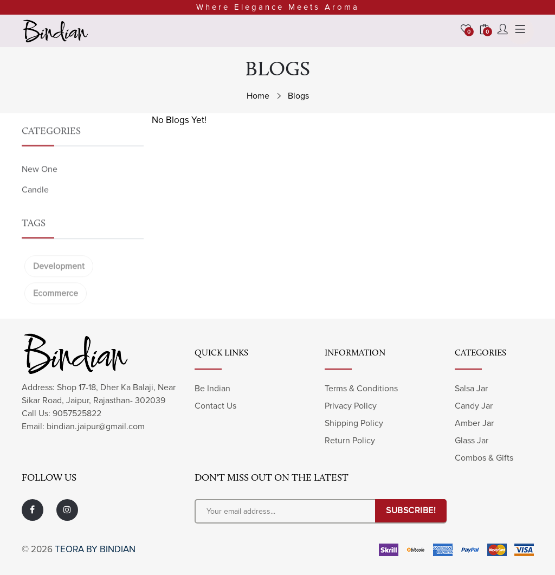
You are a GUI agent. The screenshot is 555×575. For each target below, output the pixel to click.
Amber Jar (474, 423)
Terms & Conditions (361, 388)
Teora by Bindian (95, 549)
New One (39, 184)
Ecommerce (55, 308)
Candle (35, 205)
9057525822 (77, 413)
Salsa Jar (471, 388)
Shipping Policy (354, 423)
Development (59, 281)
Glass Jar (471, 440)
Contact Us (215, 405)
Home (258, 96)
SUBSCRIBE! (411, 510)
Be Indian (212, 388)
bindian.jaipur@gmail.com (96, 426)
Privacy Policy (351, 405)
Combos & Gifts (484, 458)
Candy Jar (474, 405)
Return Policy (350, 440)
